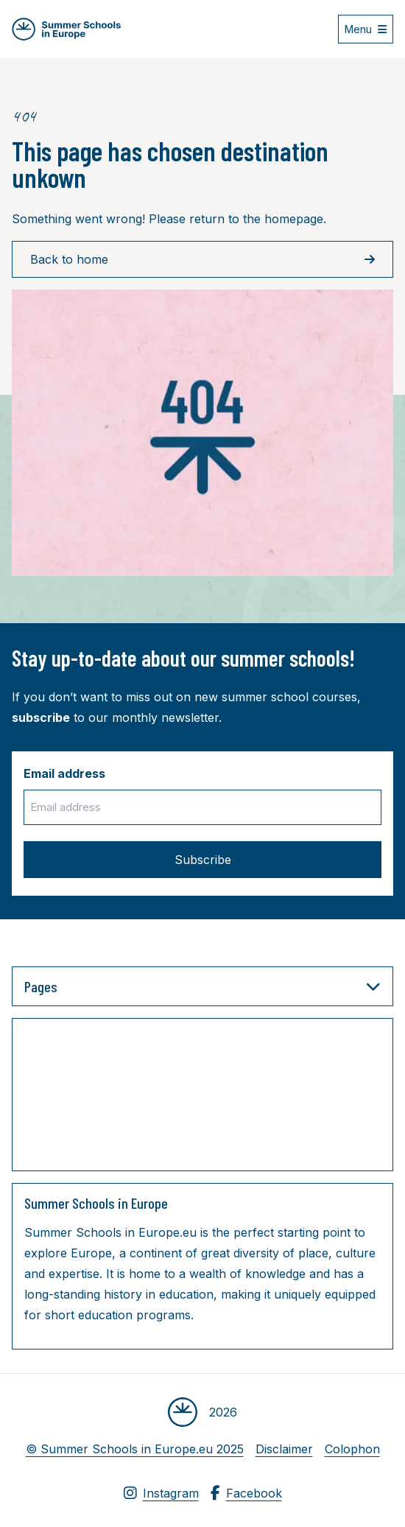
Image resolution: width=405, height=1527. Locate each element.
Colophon (352, 1449)
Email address (64, 773)
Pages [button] (202, 986)
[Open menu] (365, 29)
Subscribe (203, 859)
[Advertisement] (171, 1097)
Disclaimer (284, 1449)
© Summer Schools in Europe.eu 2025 (135, 1449)
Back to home (202, 259)
